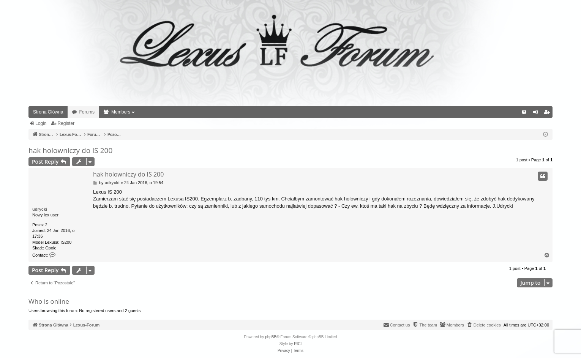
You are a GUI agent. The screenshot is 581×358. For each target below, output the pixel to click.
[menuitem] (524, 112)
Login (40, 123)
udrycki (39, 209)
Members (120, 112)
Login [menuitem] (537, 113)
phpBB (270, 337)
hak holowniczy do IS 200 (70, 150)
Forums (87, 112)
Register (65, 123)
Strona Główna (48, 112)
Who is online (48, 301)
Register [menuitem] (549, 113)
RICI (298, 344)
